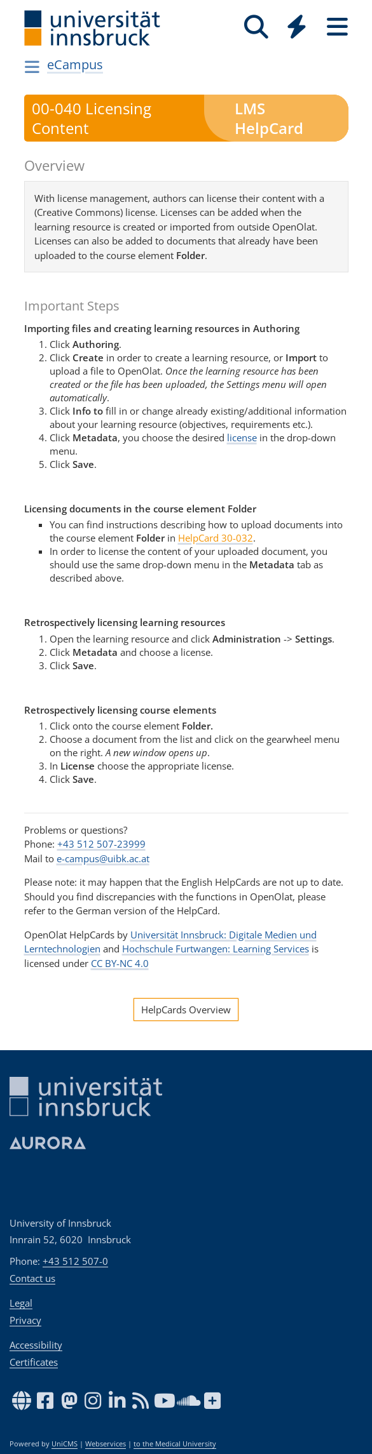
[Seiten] (337, 27)
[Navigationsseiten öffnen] (33, 67)
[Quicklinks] (297, 27)
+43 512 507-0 (75, 1261)
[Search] (256, 27)
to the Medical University (175, 1443)
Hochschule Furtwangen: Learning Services (215, 948)
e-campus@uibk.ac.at (103, 858)
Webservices (105, 1443)
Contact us (32, 1278)
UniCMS (65, 1443)
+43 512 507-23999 (101, 843)
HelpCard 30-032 (215, 537)
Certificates (34, 1362)
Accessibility (36, 1344)
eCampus (75, 64)
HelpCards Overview (186, 1009)
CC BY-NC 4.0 (120, 963)
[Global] (297, 28)
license (242, 437)
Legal (21, 1303)
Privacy (25, 1320)
